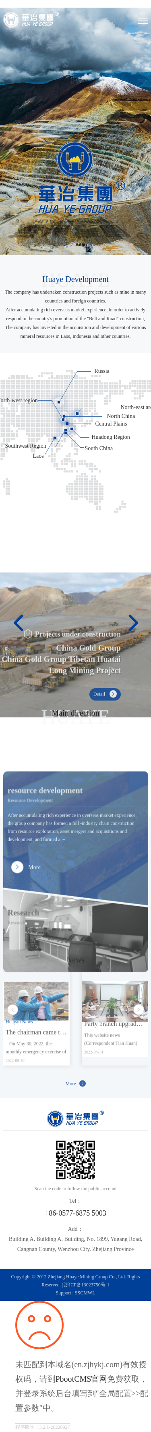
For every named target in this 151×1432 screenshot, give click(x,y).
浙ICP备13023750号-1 (87, 1285)
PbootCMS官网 (82, 1378)
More (76, 1087)
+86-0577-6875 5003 (75, 1213)
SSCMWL (85, 1293)
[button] (18, 614)
